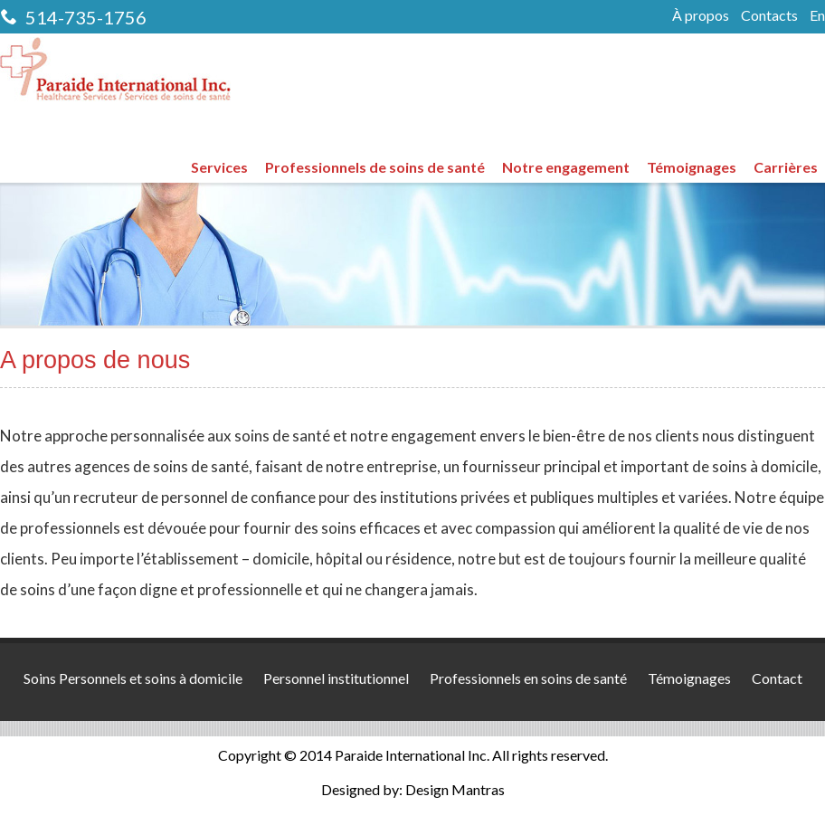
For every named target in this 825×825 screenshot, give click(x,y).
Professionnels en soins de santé (528, 678)
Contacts (769, 15)
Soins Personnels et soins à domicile (133, 678)
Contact (777, 678)
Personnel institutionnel (336, 678)
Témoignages (691, 166)
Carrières (786, 166)
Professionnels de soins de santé (375, 166)
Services (219, 166)
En (817, 15)
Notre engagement (566, 166)
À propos (700, 15)
